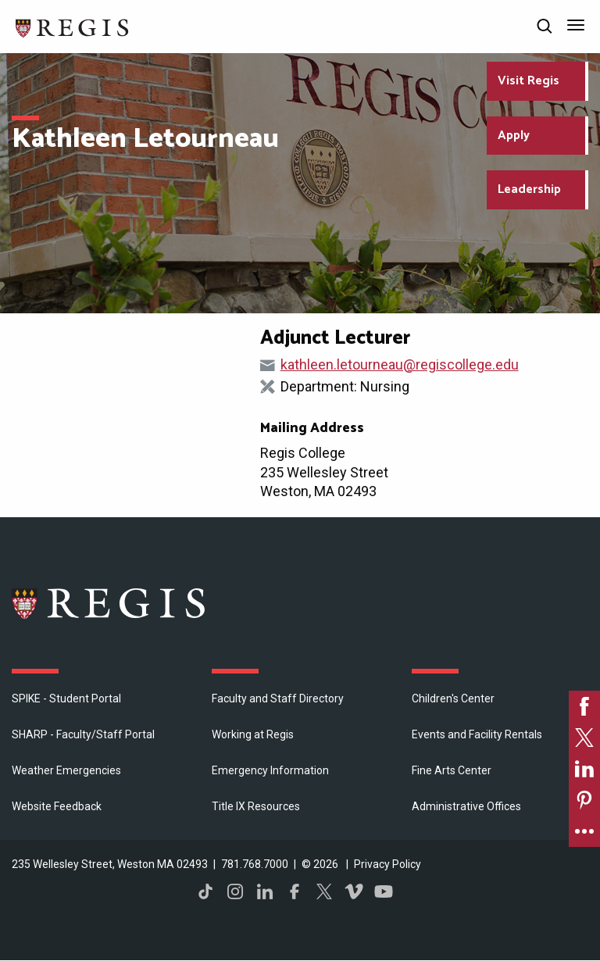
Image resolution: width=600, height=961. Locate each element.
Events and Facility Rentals (477, 734)
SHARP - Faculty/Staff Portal (83, 734)
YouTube (383, 891)
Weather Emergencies (66, 770)
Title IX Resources (256, 806)
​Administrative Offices (466, 806)
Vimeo (354, 891)
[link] (584, 706)
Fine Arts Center (451, 770)
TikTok (205, 891)
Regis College (109, 603)
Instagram (235, 891)
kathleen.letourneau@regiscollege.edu (399, 364)
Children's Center (453, 698)
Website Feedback (57, 806)
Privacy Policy (387, 864)
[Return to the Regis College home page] (73, 26)
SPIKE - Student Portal (66, 698)
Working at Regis (253, 734)
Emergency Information (270, 770)
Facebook (294, 891)
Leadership (529, 189)
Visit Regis (528, 80)
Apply (514, 135)
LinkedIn (264, 891)
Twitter (324, 891)
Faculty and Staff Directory (278, 698)
